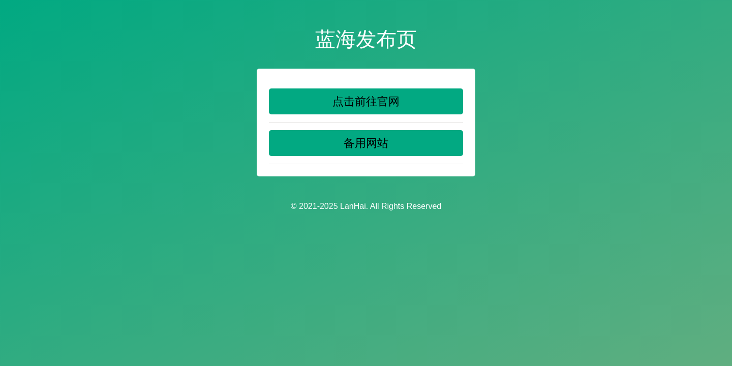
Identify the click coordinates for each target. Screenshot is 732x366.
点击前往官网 (366, 101)
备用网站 (366, 143)
